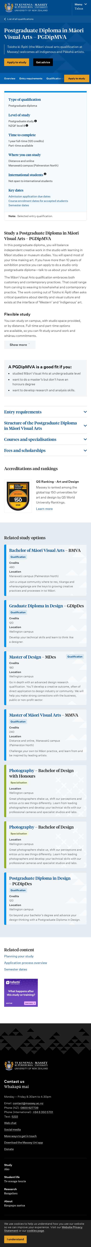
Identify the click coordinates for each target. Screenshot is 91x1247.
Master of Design (25, 657)
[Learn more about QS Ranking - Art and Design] (18, 496)
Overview (9, 78)
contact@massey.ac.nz (28, 1103)
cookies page (35, 1230)
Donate (9, 1149)
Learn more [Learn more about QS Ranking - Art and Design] (44, 509)
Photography (21, 770)
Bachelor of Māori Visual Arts (36, 550)
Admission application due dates (29, 196)
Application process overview (25, 963)
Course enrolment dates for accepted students (38, 201)
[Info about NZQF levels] (27, 126)
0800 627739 (29, 1107)
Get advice (43, 62)
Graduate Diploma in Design (36, 605)
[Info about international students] (45, 174)
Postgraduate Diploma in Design (40, 878)
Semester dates (18, 205)
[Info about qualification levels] (35, 121)
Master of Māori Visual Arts (35, 715)
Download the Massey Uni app (23, 1142)
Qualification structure (59, 78)
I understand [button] (15, 1239)
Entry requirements (30, 78)
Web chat (10, 1123)
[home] (29, 7)
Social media (12, 1129)
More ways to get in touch (20, 1136)
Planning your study (19, 956)
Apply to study (16, 62)
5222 (15, 1116)
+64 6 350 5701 (43, 1112)
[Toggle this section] (45, 411)
